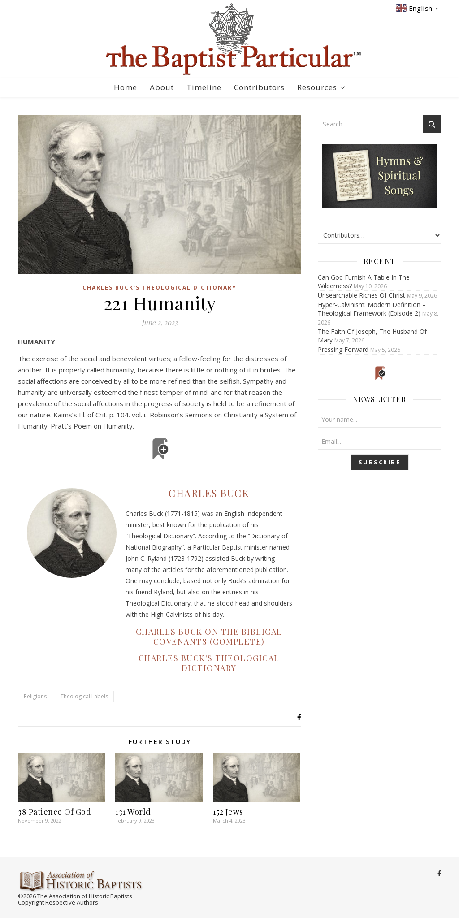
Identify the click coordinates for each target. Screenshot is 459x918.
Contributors (259, 87)
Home (125, 87)
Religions (35, 696)
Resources (317, 87)
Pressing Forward (343, 349)
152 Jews (228, 811)
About (162, 87)
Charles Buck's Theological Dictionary (159, 287)
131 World (133, 811)
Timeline (203, 87)
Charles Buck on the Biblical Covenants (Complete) (209, 636)
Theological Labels (84, 696)
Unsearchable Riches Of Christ (361, 295)
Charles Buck (209, 493)
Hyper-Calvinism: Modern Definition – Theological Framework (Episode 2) (372, 308)
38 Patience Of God (54, 811)
